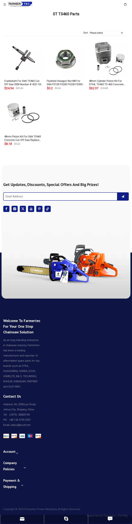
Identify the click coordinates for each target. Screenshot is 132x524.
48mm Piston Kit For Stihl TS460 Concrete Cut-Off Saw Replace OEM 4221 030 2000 (22, 138)
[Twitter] (23, 209)
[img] (66, 262)
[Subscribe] (123, 196)
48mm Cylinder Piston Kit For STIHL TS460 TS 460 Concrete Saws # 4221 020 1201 (106, 82)
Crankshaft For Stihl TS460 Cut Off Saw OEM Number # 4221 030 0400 (23, 82)
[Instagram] (15, 209)
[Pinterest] (39, 209)
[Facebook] (6, 209)
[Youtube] (31, 209)
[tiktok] (48, 209)
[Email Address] (60, 196)
